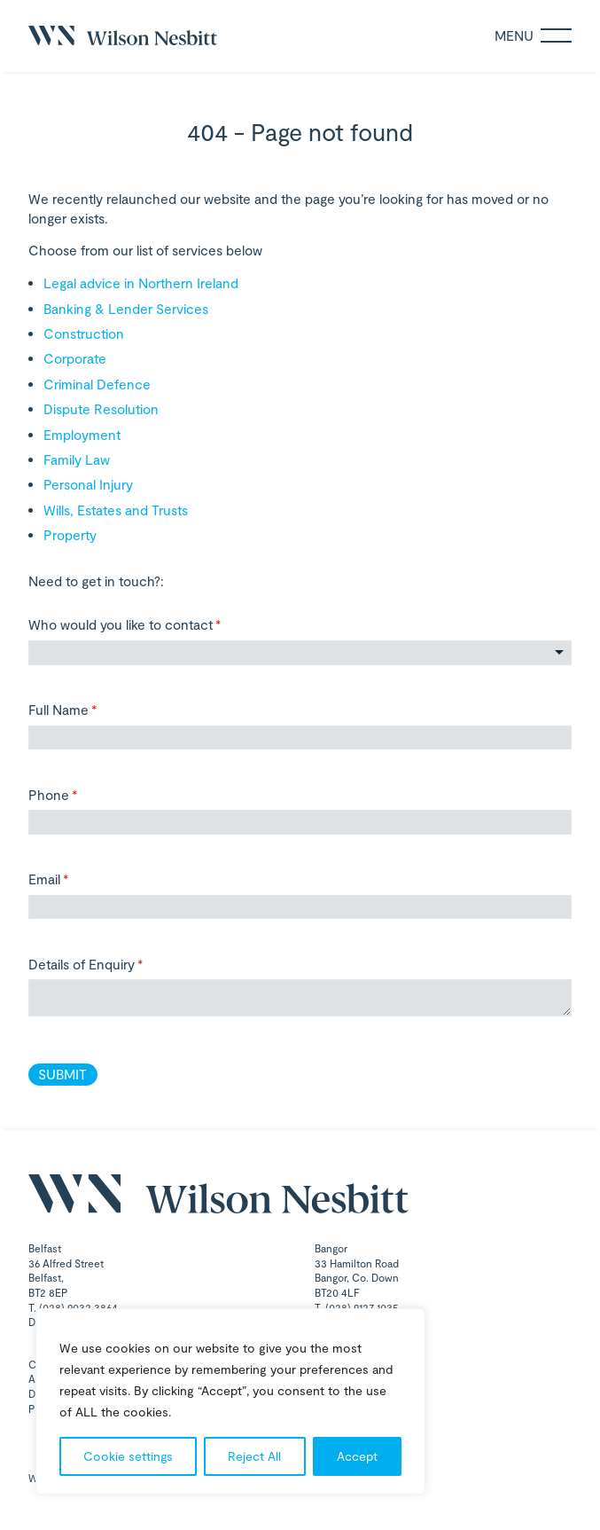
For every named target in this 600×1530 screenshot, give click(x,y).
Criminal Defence (97, 384)
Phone (78, 795)
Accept (357, 1455)
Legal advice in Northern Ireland (140, 283)
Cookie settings (128, 1455)
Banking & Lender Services (125, 309)
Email (74, 879)
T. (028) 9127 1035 (357, 1307)
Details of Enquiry (111, 964)
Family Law (76, 459)
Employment (82, 435)
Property (70, 535)
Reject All (254, 1455)
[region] (230, 1401)
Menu (533, 35)
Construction (83, 333)
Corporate (74, 358)
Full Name (88, 710)
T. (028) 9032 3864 (73, 1307)
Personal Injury (88, 484)
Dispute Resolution (101, 409)
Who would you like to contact (150, 625)
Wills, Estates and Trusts (115, 510)
